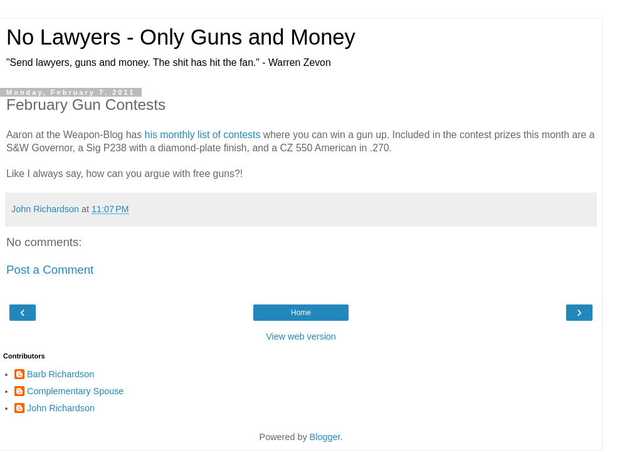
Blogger (325, 437)
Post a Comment (49, 269)
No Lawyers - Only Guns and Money (180, 37)
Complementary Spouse (75, 391)
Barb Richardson (60, 374)
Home (301, 312)
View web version (301, 336)
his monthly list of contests (203, 134)
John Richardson (61, 408)
